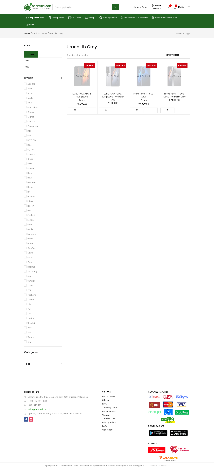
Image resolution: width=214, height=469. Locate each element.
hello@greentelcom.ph (39, 409)
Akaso (30, 93)
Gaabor (31, 154)
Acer (29, 88)
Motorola (31, 234)
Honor (30, 187)
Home (27, 33)
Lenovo (31, 220)
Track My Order (109, 407)
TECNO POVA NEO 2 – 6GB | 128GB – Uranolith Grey (113, 96)
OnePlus (31, 248)
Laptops (90, 17)
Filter (31, 54)
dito (29, 135)
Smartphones (56, 17)
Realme (31, 266)
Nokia (30, 243)
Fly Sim (30, 149)
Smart (30, 276)
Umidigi (31, 323)
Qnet (30, 262)
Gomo (30, 168)
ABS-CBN (31, 84)
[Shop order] (178, 55)
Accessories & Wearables (134, 17)
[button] (179, 7)
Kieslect (31, 215)
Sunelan (31, 280)
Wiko (29, 332)
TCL (29, 290)
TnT (29, 313)
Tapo (30, 285)
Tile (29, 304)
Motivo (30, 229)
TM (28, 309)
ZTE (29, 341)
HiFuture (31, 182)
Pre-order (74, 17)
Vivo (29, 327)
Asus (29, 102)
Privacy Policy (109, 422)
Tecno (82, 100)
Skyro (105, 404)
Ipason (30, 205)
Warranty (107, 415)
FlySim (29, 24)
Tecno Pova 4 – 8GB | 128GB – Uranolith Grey (174, 95)
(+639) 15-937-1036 (37, 401)
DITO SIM (31, 140)
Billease (106, 400)
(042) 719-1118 (34, 405)
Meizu (30, 224)
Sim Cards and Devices (164, 17)
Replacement (109, 411)
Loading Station (108, 17)
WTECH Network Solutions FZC (156, 465)
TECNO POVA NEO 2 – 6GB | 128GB (82, 95)
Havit (29, 177)
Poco (29, 257)
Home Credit (108, 396)
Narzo (30, 238)
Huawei (31, 196)
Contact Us (108, 429)
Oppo (30, 252)
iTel (29, 210)
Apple (30, 98)
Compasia (32, 126)
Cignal (30, 116)
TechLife (31, 295)
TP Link (30, 318)
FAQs (104, 426)
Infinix (30, 201)
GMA (29, 163)
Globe (30, 159)
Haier (29, 173)
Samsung (32, 271)
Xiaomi (30, 337)
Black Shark (33, 107)
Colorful (31, 121)
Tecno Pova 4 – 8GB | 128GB (143, 95)
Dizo (29, 144)
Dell (29, 130)
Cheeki (30, 112)
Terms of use (109, 418)
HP (28, 191)
